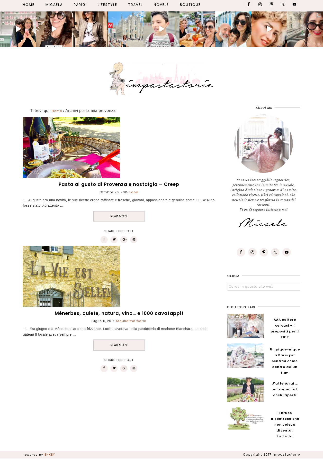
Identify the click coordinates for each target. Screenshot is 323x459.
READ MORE (119, 216)
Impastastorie (161, 78)
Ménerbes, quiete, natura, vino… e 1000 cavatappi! (119, 313)
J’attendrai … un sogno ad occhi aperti (285, 389)
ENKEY (50, 454)
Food (133, 192)
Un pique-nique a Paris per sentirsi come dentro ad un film (285, 361)
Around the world (131, 321)
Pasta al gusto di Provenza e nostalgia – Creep (119, 184)
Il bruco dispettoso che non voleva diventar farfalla (285, 425)
